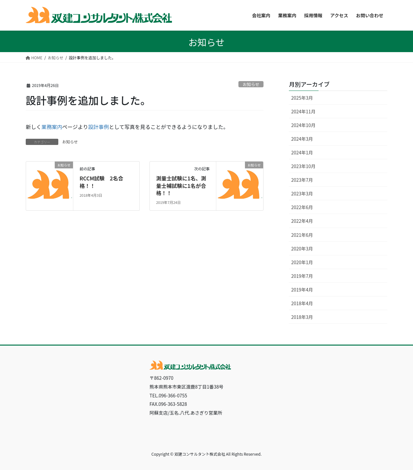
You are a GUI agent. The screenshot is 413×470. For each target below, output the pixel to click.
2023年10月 (303, 166)
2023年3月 (302, 193)
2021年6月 (302, 235)
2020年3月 (302, 248)
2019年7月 (302, 276)
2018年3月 (302, 317)
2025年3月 (302, 97)
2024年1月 (302, 152)
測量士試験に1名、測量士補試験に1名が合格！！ (181, 185)
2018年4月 (302, 303)
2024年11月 (303, 111)
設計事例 (98, 127)
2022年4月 (302, 221)
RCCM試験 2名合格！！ (101, 181)
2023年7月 (302, 180)
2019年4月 (302, 289)
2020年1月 (302, 262)
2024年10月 (303, 125)
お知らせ (251, 84)
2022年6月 (302, 207)
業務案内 (51, 127)
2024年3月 (302, 138)
